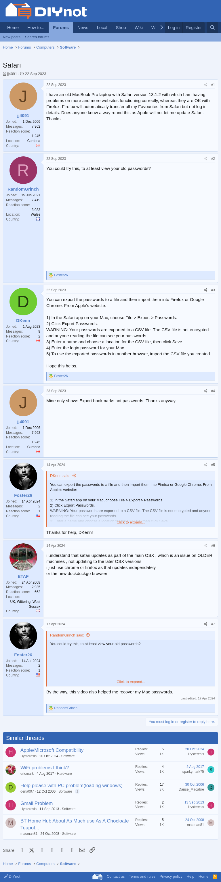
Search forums (37, 37)
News (82, 27)
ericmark (27, 774)
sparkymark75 (193, 772)
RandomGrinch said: (67, 635)
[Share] (205, 85)
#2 (213, 159)
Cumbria (33, 141)
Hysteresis (28, 756)
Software (68, 756)
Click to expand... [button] (131, 522)
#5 (213, 465)
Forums (61, 27)
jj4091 (12, 74)
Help (191, 876)
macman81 (28, 834)
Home (13, 27)
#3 (213, 290)
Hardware (64, 774)
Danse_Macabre (191, 789)
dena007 (27, 791)
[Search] (212, 27)
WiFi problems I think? (44, 767)
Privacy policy (171, 876)
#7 (213, 624)
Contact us (116, 876)
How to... (35, 27)
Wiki (139, 27)
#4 (213, 391)
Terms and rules (142, 876)
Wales (35, 214)
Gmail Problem (36, 803)
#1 (213, 85)
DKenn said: (60, 475)
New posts (11, 37)
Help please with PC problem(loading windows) (71, 785)
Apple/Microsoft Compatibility (51, 750)
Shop (121, 27)
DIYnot (12, 876)
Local (102, 27)
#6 (213, 546)
